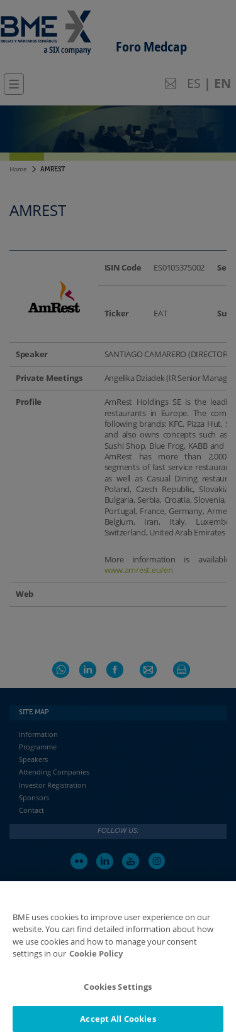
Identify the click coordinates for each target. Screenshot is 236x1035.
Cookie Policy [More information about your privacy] (96, 964)
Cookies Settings (118, 996)
